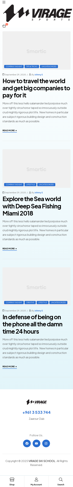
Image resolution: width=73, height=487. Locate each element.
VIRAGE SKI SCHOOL (41, 461)
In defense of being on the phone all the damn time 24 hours (32, 324)
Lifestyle (30, 185)
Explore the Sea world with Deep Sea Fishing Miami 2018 (31, 206)
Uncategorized (49, 66)
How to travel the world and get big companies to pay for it (36, 88)
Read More (9, 130)
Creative (30, 302)
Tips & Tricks (31, 66)
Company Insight (14, 66)
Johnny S (38, 74)
